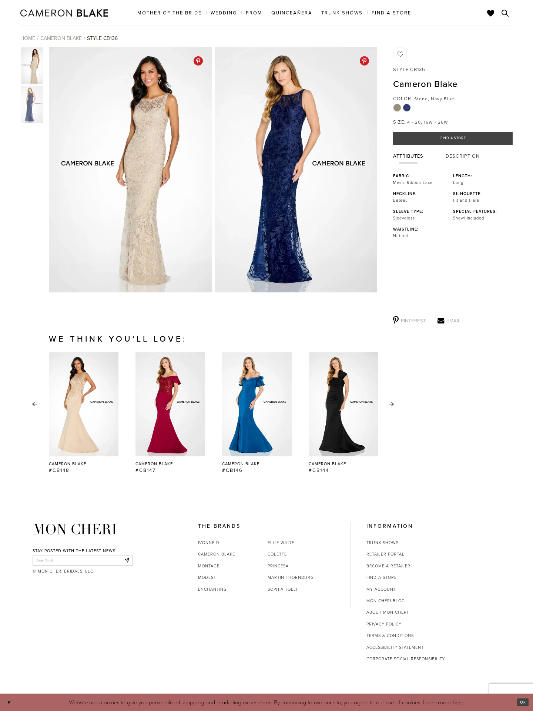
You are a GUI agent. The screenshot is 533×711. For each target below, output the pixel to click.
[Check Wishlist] (491, 13)
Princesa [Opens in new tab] (278, 566)
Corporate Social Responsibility (405, 659)
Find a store (381, 577)
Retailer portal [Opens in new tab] (385, 554)
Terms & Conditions (390, 635)
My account (381, 589)
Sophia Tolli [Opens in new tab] (282, 589)
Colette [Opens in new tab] (277, 554)
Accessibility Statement (395, 647)
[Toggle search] (505, 13)
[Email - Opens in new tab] (449, 320)
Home (27, 38)
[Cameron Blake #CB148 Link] (83, 413)
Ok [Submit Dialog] (521, 702)
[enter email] (83, 562)
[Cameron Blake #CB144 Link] (343, 413)
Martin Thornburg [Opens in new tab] (291, 577)
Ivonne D (208, 543)
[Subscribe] (125, 562)
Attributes (408, 160)
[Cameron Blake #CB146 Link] (257, 413)
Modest (207, 577)
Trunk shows (382, 543)
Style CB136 (102, 38)
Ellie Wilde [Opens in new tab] (281, 543)
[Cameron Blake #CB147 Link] (170, 413)
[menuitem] (169, 12)
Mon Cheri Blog (385, 601)
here (458, 702)
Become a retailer (388, 566)
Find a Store (453, 140)
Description (463, 160)
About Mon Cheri (387, 612)
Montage (208, 566)
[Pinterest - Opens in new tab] (198, 61)
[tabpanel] (129, 169)
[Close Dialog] (10, 702)
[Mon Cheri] (75, 529)
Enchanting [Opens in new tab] (212, 589)
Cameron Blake (61, 38)
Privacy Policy (384, 624)
